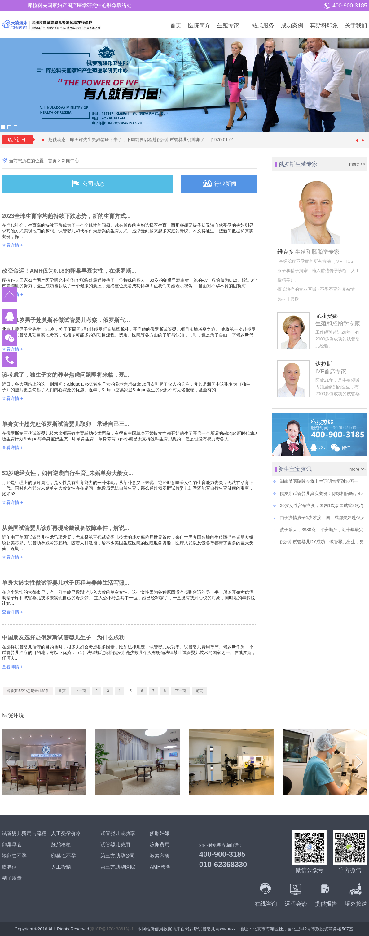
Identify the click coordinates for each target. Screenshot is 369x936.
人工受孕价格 (66, 833)
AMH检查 (160, 866)
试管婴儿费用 (115, 844)
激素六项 (159, 855)
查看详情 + (12, 245)
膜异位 (9, 866)
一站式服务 (260, 25)
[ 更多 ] (294, 298)
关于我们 (356, 25)
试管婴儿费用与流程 (24, 833)
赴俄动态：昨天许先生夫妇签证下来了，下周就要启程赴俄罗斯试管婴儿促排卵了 (144, 139)
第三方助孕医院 (117, 866)
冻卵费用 (159, 844)
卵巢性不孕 (63, 855)
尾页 (199, 691)
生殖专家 (228, 25)
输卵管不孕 (14, 855)
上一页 (80, 691)
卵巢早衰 (12, 844)
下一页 (180, 691)
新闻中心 (70, 160)
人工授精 (61, 866)
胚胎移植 (61, 844)
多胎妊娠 (159, 833)
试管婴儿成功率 (117, 833)
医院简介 (199, 25)
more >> (357, 164)
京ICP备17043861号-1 (112, 928)
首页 (175, 25)
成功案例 (292, 25)
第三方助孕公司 (117, 855)
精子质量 (12, 878)
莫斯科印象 (324, 25)
